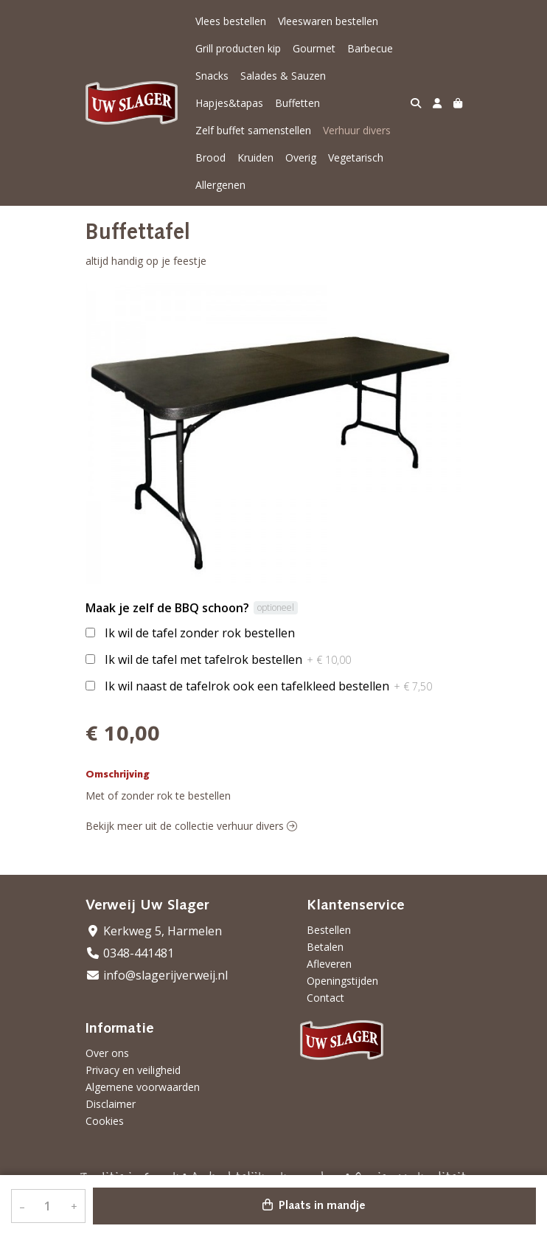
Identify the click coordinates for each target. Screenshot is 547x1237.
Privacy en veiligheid (133, 1070)
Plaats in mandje (314, 1205)
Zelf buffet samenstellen (253, 130)
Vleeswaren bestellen (328, 21)
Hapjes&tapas (229, 103)
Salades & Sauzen (283, 76)
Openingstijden (342, 981)
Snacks (212, 76)
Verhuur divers (357, 130)
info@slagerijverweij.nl (157, 975)
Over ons (107, 1053)
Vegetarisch (355, 157)
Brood (210, 157)
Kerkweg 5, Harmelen (154, 931)
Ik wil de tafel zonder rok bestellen (200, 633)
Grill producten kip (238, 48)
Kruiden (255, 157)
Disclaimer (111, 1104)
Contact (325, 998)
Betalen (325, 947)
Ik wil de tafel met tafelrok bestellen (228, 659)
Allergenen (220, 185)
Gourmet (314, 48)
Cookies (105, 1121)
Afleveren (329, 964)
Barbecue (370, 48)
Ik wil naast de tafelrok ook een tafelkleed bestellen (268, 686)
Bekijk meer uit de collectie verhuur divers (191, 826)
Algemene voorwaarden (143, 1087)
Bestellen (329, 930)
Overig (300, 157)
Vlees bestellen (230, 21)
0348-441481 (130, 953)
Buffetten (297, 103)
